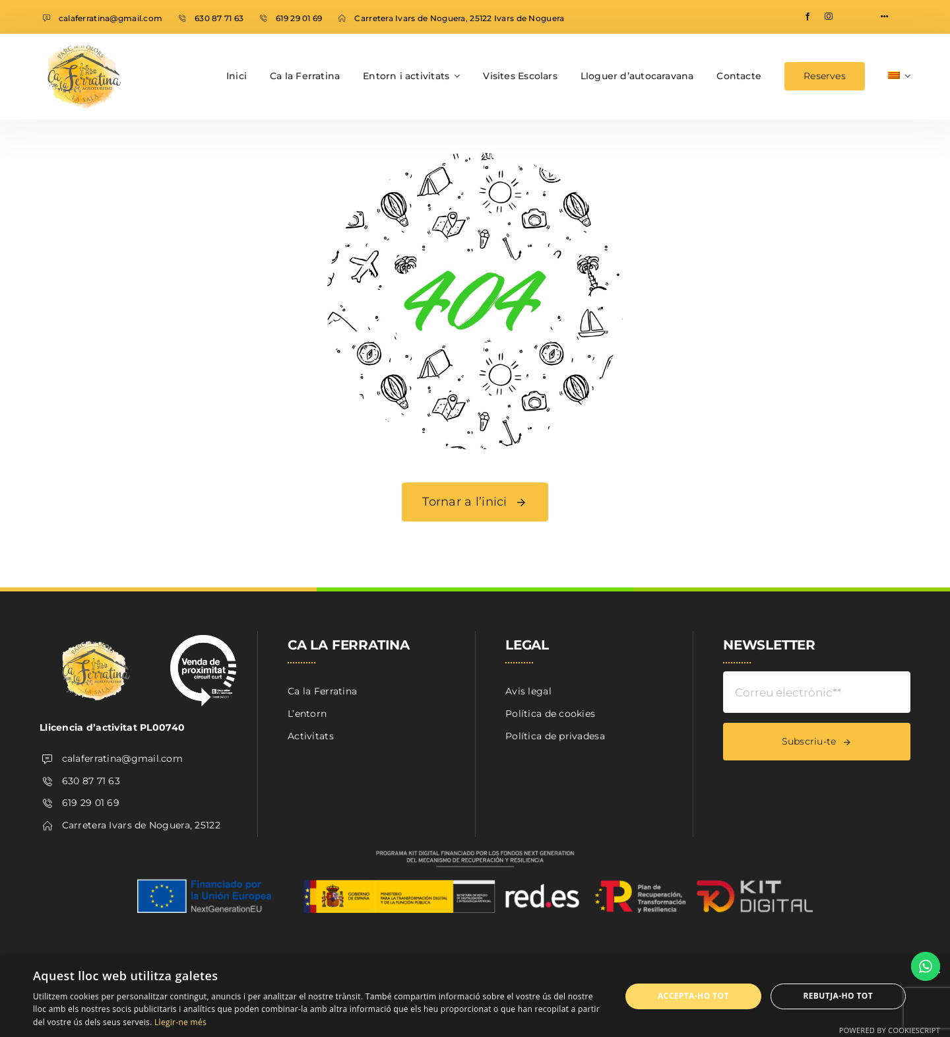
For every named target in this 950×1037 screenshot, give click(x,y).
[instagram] (829, 16)
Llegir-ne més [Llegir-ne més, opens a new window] (180, 1022)
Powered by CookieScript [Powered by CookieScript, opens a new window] (889, 1030)
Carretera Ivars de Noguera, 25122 (141, 825)
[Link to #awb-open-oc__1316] (885, 16)
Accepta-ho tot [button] (693, 995)
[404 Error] (475, 157)
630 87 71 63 (219, 18)
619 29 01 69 (299, 18)
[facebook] (807, 16)
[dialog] (475, 996)
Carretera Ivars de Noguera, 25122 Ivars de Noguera (459, 18)
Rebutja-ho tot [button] (838, 995)
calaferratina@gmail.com (110, 18)
